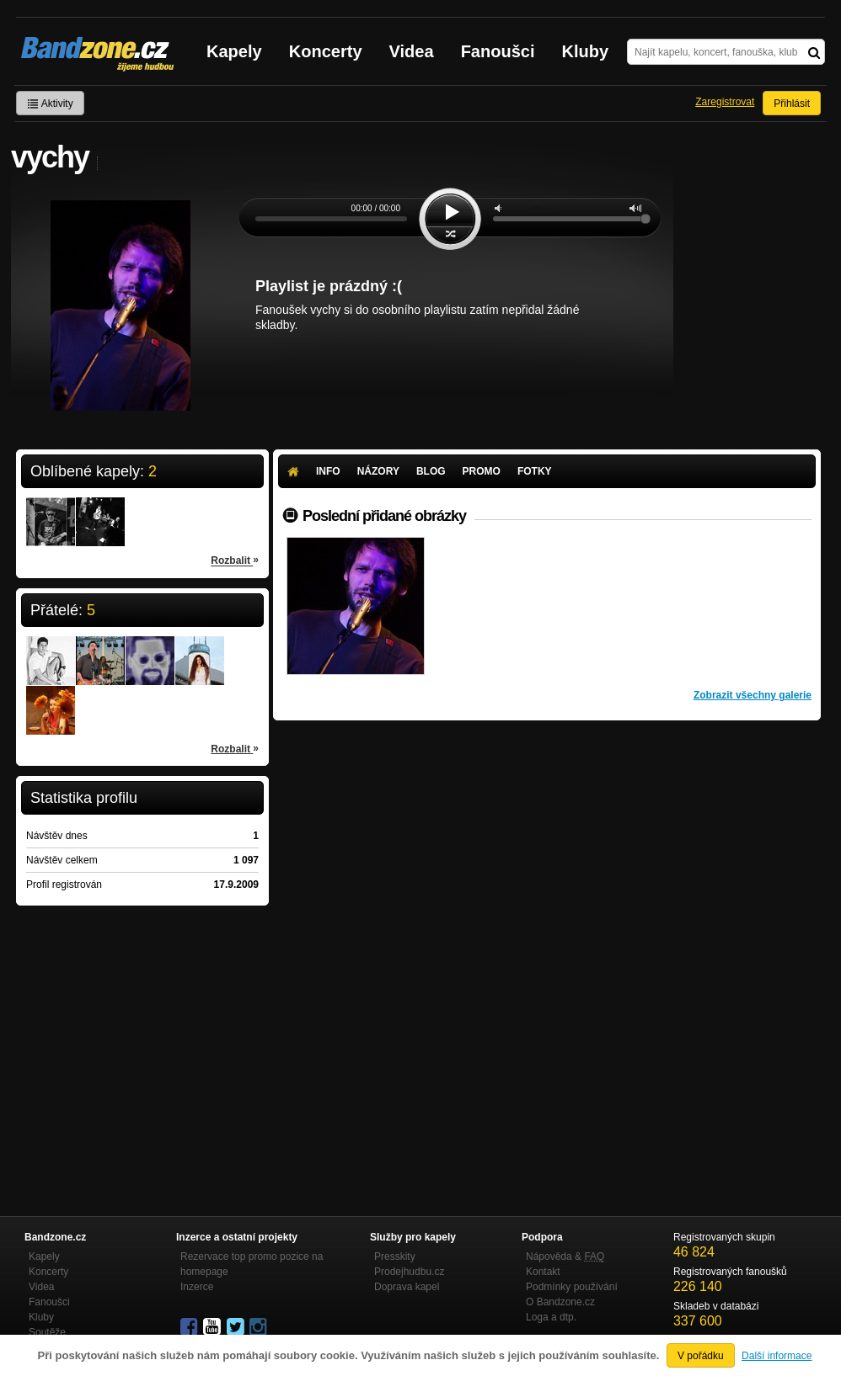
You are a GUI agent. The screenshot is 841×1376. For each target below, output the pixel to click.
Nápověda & (565, 1256)
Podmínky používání (572, 1287)
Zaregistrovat (724, 102)
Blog (431, 471)
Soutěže (47, 1332)
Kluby (585, 51)
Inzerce (196, 1287)
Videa (411, 51)
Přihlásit (792, 103)
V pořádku (701, 1356)
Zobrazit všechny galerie (753, 695)
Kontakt (543, 1272)
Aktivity (50, 103)
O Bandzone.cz (560, 1302)
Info (328, 471)
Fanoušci (498, 51)
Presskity (394, 1256)
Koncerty (325, 51)
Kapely (234, 51)
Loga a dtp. (551, 1317)
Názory (378, 471)
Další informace (777, 1356)
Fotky (534, 471)
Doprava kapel (406, 1287)
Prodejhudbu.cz (409, 1272)
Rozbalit (235, 559)
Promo (482, 471)
